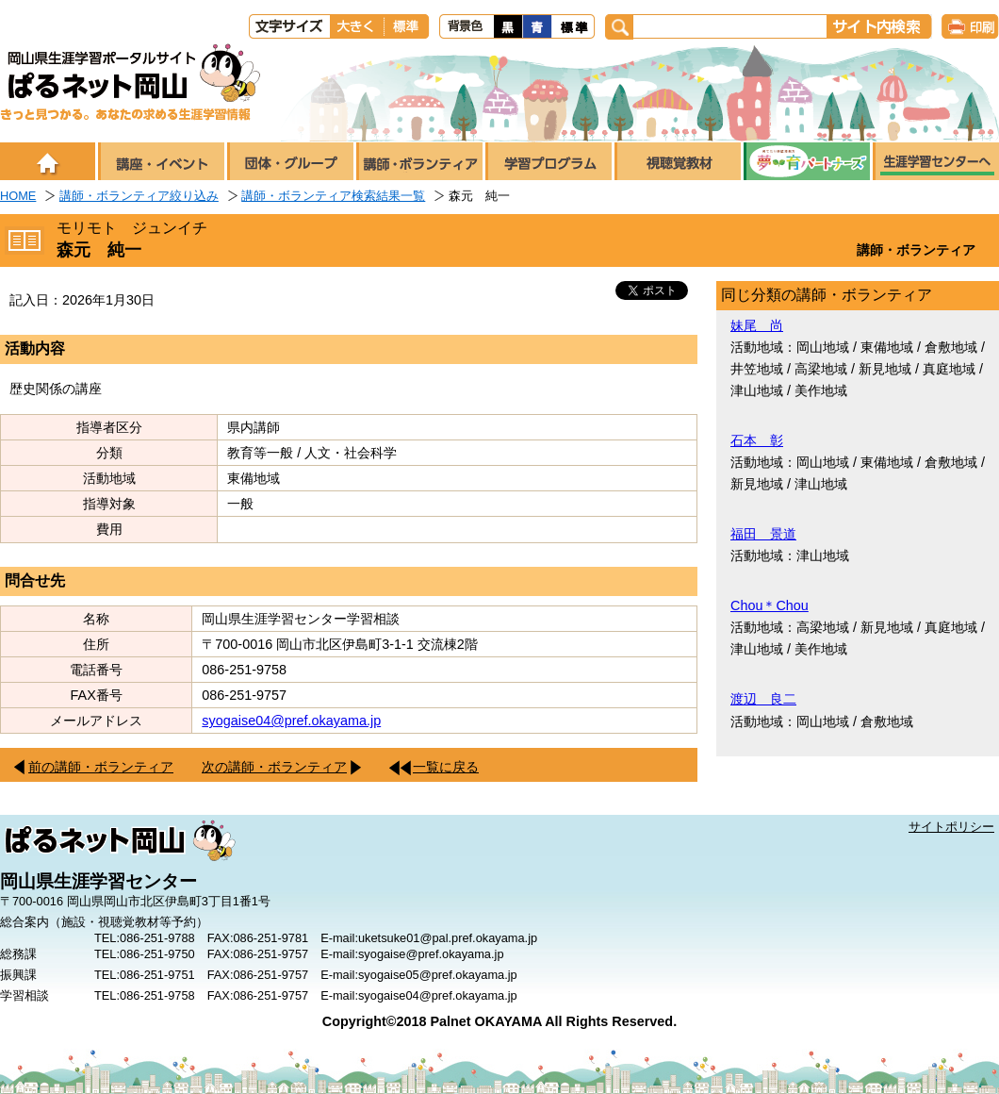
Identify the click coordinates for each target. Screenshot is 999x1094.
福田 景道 (763, 533)
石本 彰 (756, 440)
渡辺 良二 (763, 698)
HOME (18, 196)
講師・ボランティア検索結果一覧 (333, 196)
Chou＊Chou (769, 605)
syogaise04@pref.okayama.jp (291, 720)
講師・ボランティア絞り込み (139, 196)
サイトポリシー (951, 827)
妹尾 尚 (756, 325)
